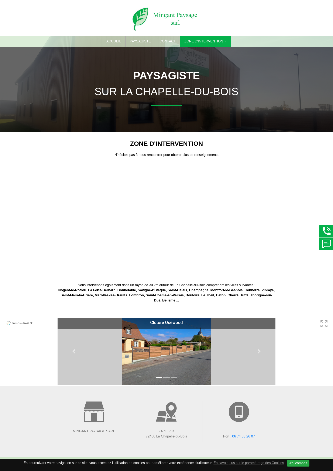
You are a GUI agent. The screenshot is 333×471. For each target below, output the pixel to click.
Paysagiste (140, 41)
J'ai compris (298, 463)
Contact (167, 41)
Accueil (113, 41)
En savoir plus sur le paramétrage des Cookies (248, 463)
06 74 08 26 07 (243, 436)
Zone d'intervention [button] (204, 41)
